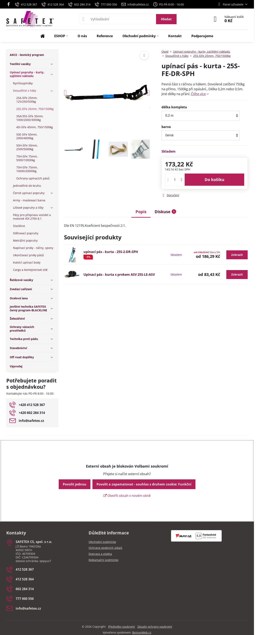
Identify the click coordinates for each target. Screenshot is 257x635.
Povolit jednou (74, 484)
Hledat (166, 19)
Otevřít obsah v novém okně (127, 495)
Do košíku (214, 179)
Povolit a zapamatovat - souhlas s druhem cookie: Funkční (144, 484)
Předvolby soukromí (121, 626)
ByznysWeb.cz (141, 632)
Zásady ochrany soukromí (154, 626)
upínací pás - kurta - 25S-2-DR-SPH (110, 252)
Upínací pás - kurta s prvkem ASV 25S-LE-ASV (119, 274)
